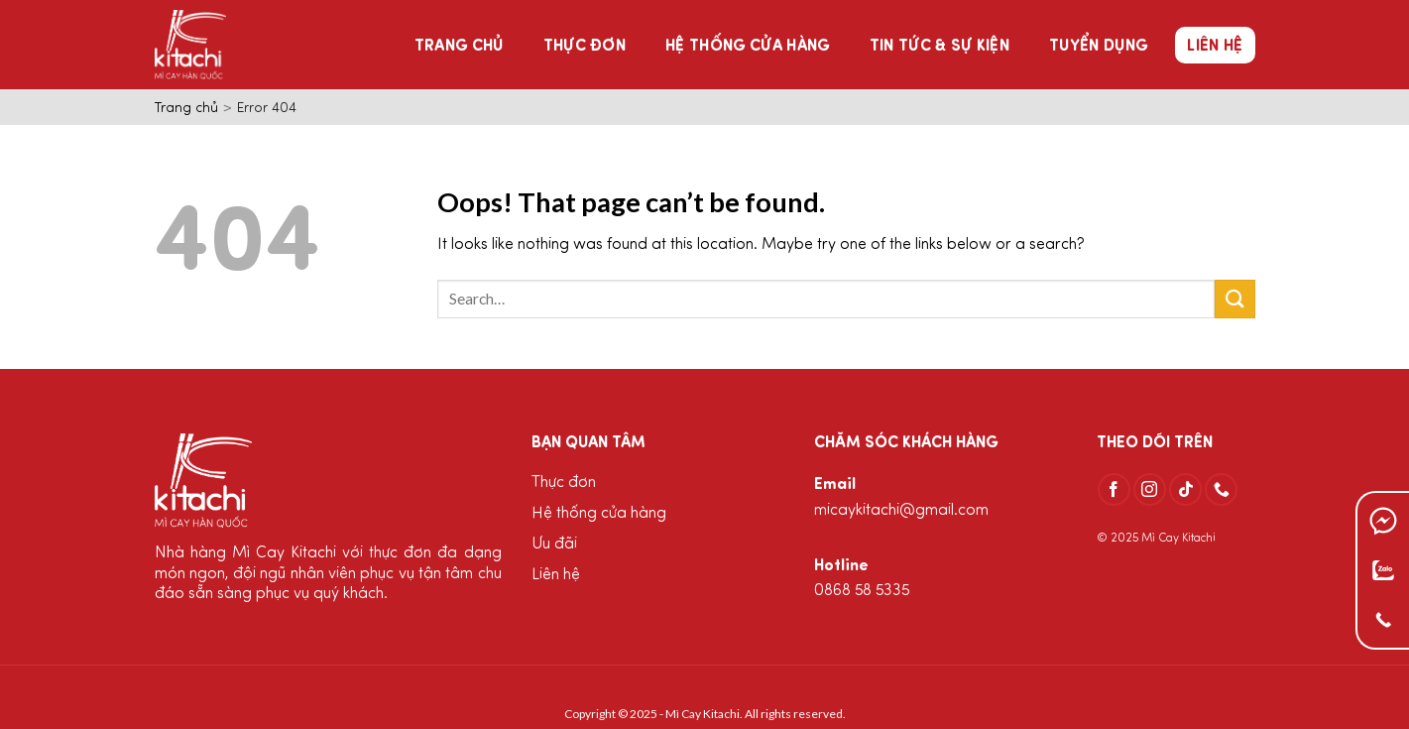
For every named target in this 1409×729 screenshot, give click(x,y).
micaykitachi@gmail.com (901, 511)
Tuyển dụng (1098, 47)
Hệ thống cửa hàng (747, 47)
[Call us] (1221, 489)
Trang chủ (459, 47)
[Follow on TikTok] (1185, 489)
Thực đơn (585, 47)
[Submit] (1234, 299)
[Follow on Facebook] (1114, 489)
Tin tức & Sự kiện (939, 47)
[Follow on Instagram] (1149, 489)
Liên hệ (1214, 47)
